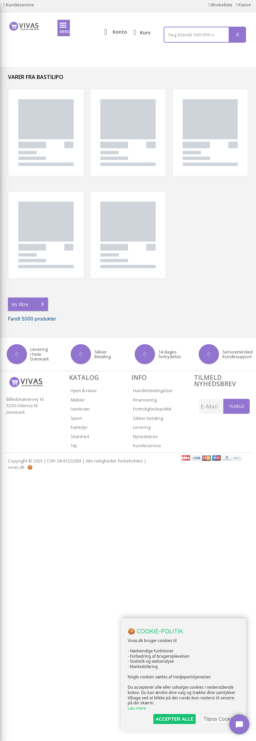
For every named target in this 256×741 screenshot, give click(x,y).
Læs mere (137, 708)
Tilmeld (236, 406)
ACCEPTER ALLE (174, 719)
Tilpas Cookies (220, 719)
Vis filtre (29, 304)
